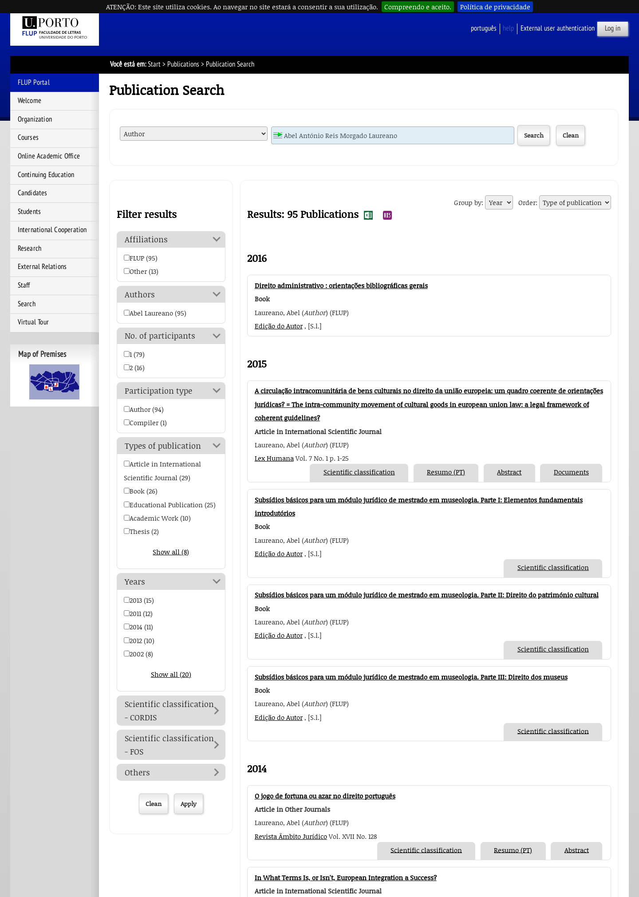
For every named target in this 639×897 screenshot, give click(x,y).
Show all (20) (171, 674)
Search (27, 304)
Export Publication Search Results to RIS (387, 215)
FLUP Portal (34, 82)
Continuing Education (46, 174)
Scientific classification (359, 471)
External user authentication (558, 28)
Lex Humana (274, 458)
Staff (24, 285)
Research (30, 248)
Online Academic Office (49, 156)
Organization (35, 119)
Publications (183, 64)
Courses (28, 137)
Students (29, 211)
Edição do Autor (279, 325)
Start (154, 64)
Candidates (32, 193)
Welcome (29, 100)
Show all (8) (171, 551)
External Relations (42, 266)
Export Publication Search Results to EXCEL (368, 215)
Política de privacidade (495, 6)
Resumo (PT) (446, 471)
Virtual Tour (33, 322)
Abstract (509, 471)
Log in (612, 28)
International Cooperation (52, 229)
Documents (571, 471)
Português (484, 28)
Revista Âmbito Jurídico (291, 836)
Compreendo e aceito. (417, 6)
